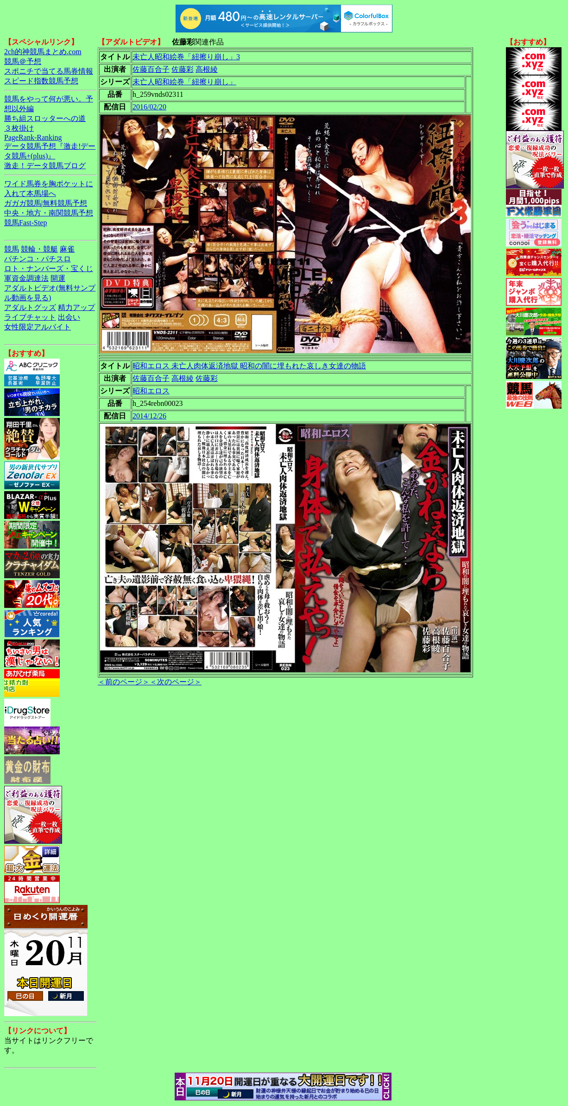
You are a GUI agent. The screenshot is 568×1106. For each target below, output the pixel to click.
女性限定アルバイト (37, 327)
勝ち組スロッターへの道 (45, 118)
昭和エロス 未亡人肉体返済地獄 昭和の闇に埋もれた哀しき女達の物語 (249, 366)
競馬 (11, 249)
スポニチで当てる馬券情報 (48, 71)
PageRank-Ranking (33, 137)
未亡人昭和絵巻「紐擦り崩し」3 (186, 57)
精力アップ (76, 307)
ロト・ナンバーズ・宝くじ (48, 268)
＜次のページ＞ (176, 682)
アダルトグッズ (30, 307)
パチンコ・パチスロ (37, 259)
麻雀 (67, 249)
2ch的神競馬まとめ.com (43, 52)
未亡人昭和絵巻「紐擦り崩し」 (184, 82)
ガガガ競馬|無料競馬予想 (45, 203)
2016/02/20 (149, 107)
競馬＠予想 (22, 61)
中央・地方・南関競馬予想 (48, 213)
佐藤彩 (182, 69)
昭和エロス (151, 391)
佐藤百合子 (151, 69)
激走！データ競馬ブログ (45, 166)
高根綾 (207, 69)
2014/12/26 (149, 416)
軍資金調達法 (26, 278)
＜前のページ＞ (124, 682)
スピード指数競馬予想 (41, 81)
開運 (57, 278)
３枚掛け (19, 128)
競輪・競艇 (39, 249)
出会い (69, 317)
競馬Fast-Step (25, 223)
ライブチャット (30, 317)
